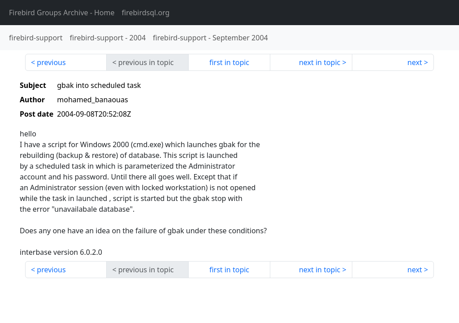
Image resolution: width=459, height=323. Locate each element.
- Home (62, 12)
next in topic (319, 62)
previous (51, 62)
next (414, 62)
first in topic (229, 62)
